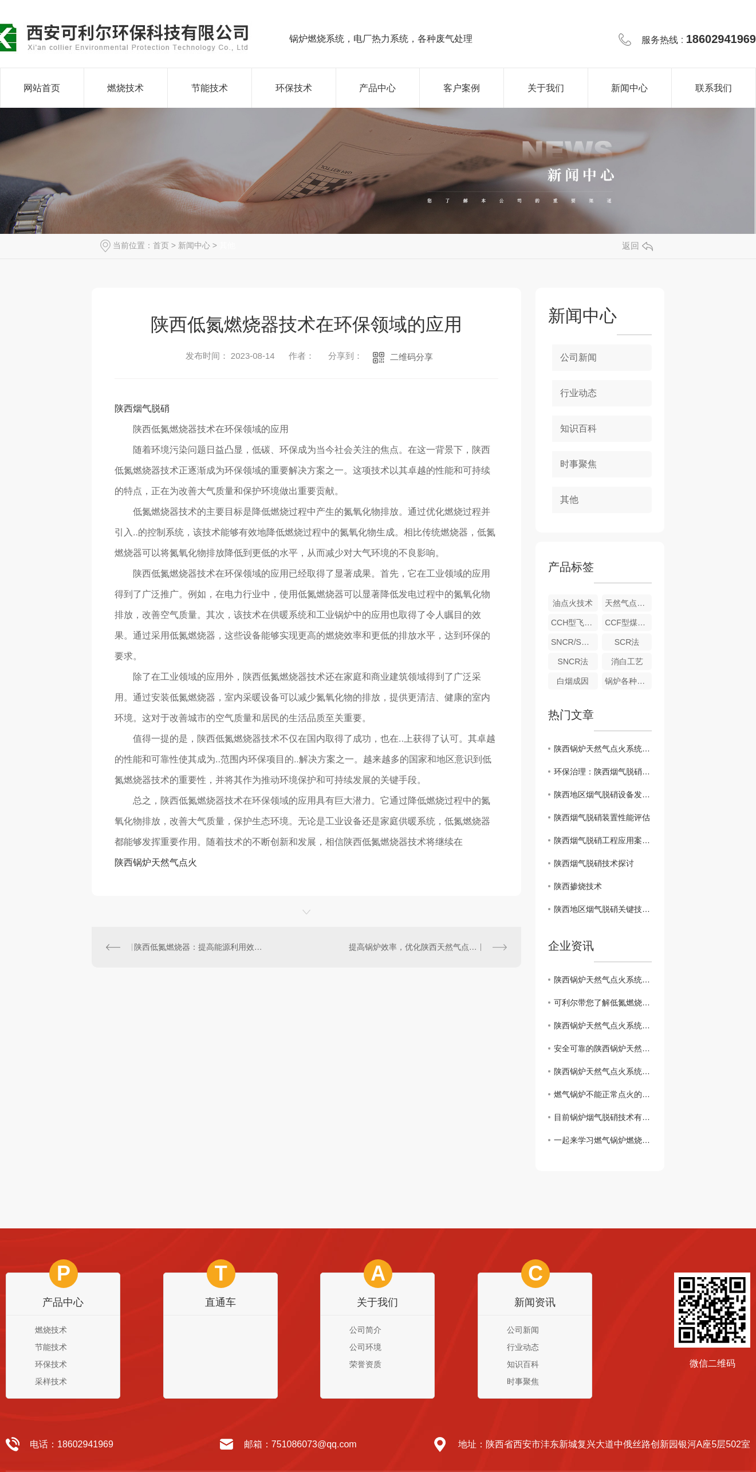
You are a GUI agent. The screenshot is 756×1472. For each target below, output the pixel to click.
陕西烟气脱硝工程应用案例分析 (603, 840)
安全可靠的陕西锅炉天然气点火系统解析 (603, 1048)
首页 (161, 245)
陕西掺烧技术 (578, 886)
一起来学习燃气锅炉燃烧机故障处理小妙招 (603, 1140)
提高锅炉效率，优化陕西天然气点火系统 (421, 947)
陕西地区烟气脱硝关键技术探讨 (603, 909)
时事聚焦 (578, 464)
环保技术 (293, 88)
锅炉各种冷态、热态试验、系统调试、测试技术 (628, 681)
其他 (227, 245)
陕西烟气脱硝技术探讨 (594, 863)
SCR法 (627, 642)
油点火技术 (573, 603)
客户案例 (461, 88)
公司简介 (365, 1329)
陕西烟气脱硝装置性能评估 (602, 817)
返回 (637, 245)
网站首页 (41, 88)
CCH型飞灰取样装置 (574, 622)
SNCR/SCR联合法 (574, 642)
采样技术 (51, 1381)
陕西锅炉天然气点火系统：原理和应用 (603, 1071)
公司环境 (365, 1347)
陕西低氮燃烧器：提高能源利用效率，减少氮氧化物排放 (199, 947)
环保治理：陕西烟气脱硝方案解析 (603, 771)
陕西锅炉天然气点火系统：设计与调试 (603, 1025)
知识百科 (578, 428)
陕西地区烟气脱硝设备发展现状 (603, 794)
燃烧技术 (125, 88)
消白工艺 (627, 661)
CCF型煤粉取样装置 (628, 622)
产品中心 (377, 88)
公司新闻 (578, 357)
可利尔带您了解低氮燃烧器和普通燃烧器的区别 (603, 1002)
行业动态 (578, 393)
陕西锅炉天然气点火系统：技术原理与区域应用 (603, 748)
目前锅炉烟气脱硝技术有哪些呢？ (603, 1117)
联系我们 (713, 88)
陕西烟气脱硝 (142, 408)
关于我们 (545, 88)
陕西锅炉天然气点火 (156, 862)
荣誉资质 (365, 1364)
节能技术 (209, 88)
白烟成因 (573, 681)
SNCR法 (573, 661)
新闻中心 (629, 88)
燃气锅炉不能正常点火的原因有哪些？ (603, 1094)
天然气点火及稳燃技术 (628, 603)
